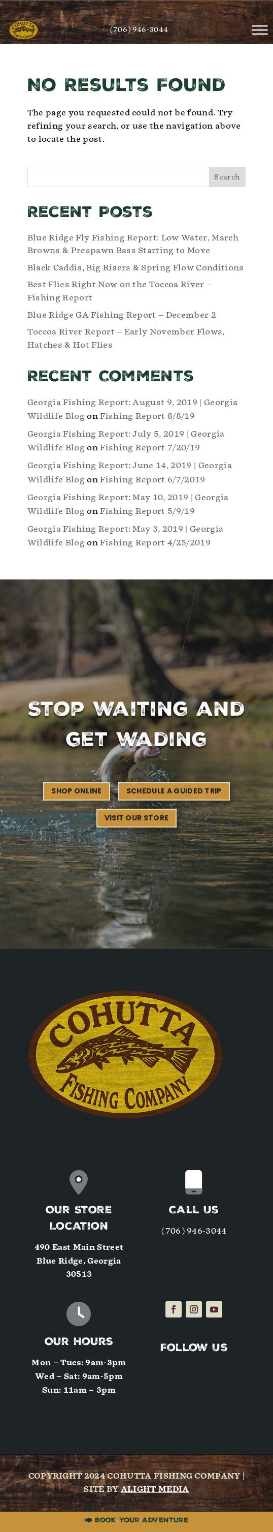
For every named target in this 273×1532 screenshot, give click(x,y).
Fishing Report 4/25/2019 (155, 542)
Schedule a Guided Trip (174, 791)
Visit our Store (137, 818)
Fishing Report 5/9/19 (147, 511)
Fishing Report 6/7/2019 (152, 479)
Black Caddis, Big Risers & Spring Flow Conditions (135, 267)
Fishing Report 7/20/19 (150, 447)
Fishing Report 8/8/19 (147, 416)
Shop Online (76, 791)
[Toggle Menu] (260, 30)
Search (227, 177)
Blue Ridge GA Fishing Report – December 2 (121, 315)
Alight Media (155, 1489)
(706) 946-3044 (139, 30)
